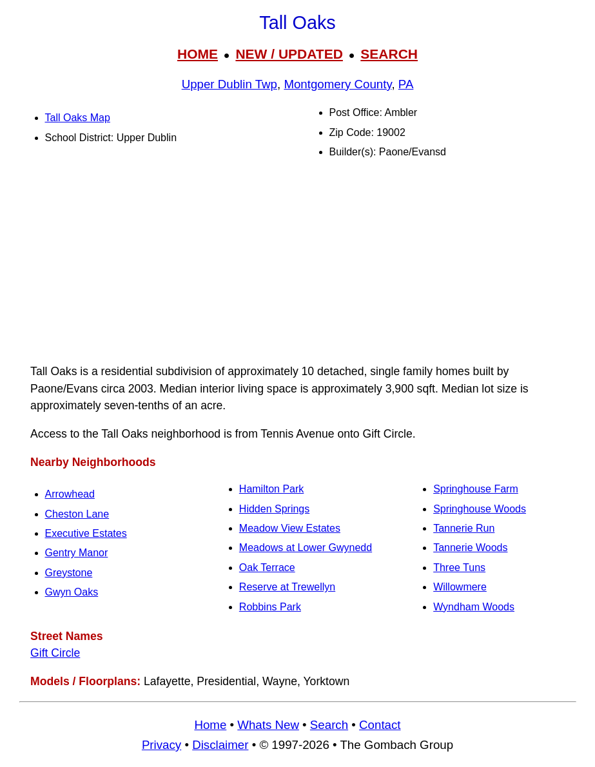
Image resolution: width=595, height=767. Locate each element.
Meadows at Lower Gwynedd (305, 547)
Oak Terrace (267, 567)
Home (210, 725)
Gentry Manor (76, 552)
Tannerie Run (463, 528)
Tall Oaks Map (77, 117)
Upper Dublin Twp (229, 84)
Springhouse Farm (475, 488)
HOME (197, 53)
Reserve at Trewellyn (287, 586)
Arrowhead (70, 494)
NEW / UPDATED (288, 53)
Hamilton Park (271, 488)
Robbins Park (270, 606)
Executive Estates (86, 533)
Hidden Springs (274, 508)
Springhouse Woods (479, 508)
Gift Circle (55, 652)
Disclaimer (220, 745)
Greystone (69, 572)
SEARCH (389, 53)
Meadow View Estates (289, 528)
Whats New (268, 725)
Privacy (161, 745)
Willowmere (460, 586)
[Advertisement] (297, 261)
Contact (379, 725)
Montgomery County (337, 84)
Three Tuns (459, 567)
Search (329, 725)
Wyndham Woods (473, 606)
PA (406, 84)
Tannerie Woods (470, 547)
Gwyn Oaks (72, 592)
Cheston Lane (77, 514)
